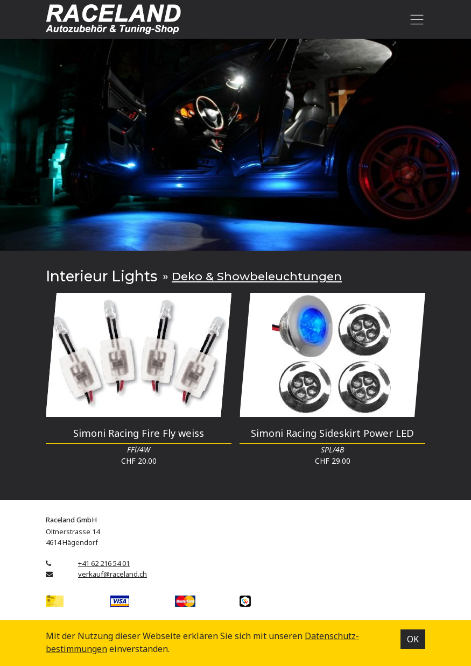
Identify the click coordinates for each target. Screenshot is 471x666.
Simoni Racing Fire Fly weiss (138, 433)
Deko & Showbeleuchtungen (257, 276)
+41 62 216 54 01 (104, 563)
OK (413, 639)
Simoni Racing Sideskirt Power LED (332, 433)
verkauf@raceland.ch (112, 574)
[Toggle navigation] (414, 19)
